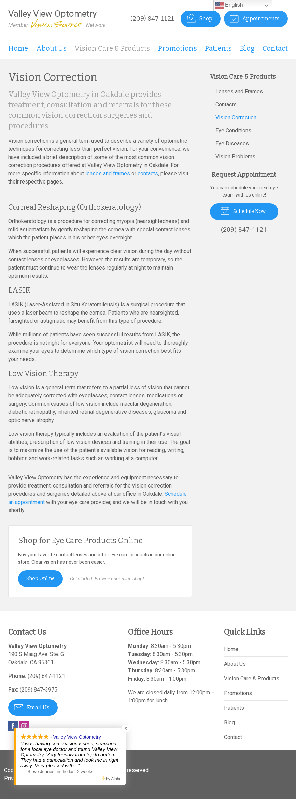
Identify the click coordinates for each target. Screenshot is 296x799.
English (229, 5)
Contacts (226, 104)
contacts (148, 173)
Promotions (177, 48)
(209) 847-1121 (152, 19)
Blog (247, 48)
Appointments (254, 18)
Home (18, 48)
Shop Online (40, 578)
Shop (199, 18)
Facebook (13, 726)
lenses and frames (107, 173)
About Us (51, 48)
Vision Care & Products (112, 48)
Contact (275, 48)
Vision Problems (235, 156)
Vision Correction (235, 117)
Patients (218, 48)
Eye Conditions (233, 130)
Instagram (24, 726)
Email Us (32, 707)
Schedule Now (243, 210)
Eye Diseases (232, 143)
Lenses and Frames (239, 91)
